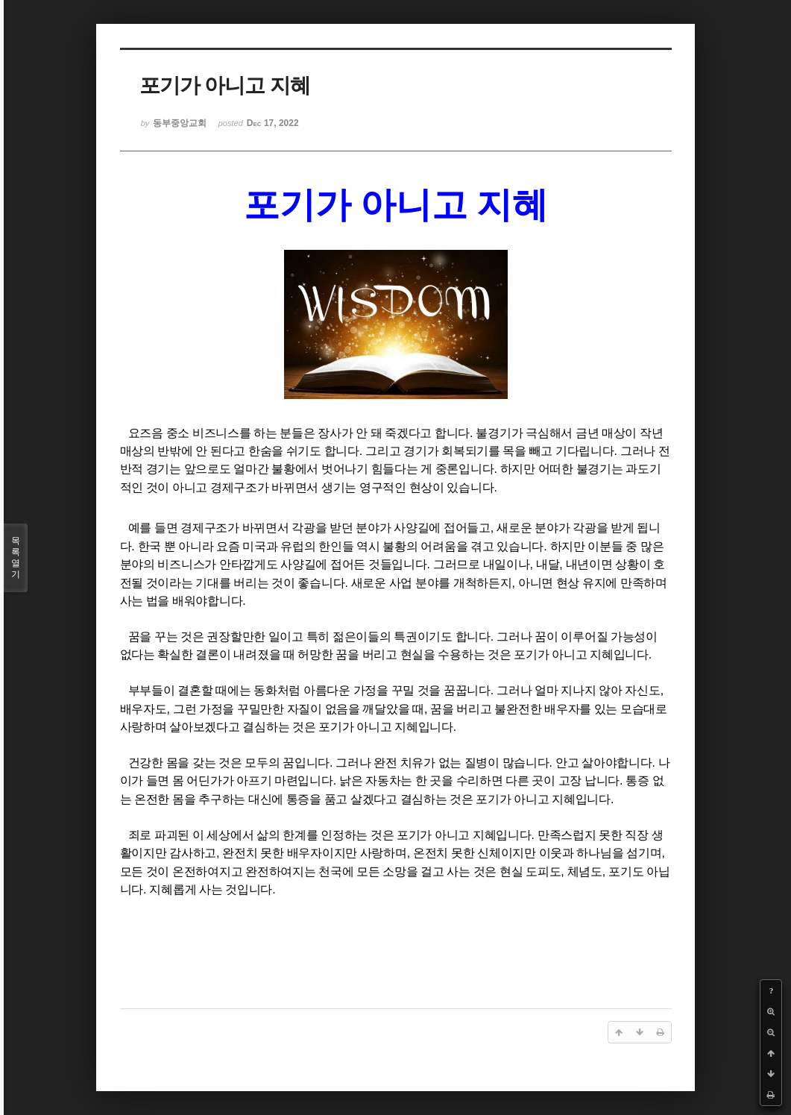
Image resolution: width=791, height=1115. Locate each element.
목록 (15, 557)
